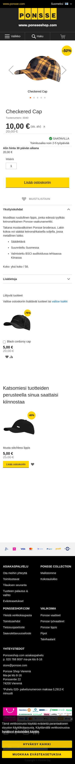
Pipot (44, 633)
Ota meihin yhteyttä (15, 573)
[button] (61, 4)
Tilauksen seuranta (15, 585)
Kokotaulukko (49, 579)
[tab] (37, 209)
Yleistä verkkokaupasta (17, 615)
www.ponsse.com (14, 3)
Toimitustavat (11, 579)
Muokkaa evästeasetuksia (37, 754)
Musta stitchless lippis (16, 447)
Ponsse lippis (49, 627)
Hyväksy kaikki (37, 744)
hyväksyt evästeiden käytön (20, 731)
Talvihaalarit (48, 639)
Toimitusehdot (11, 621)
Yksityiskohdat (13, 209)
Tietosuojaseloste (14, 627)
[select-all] (60, 301)
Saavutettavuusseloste (17, 633)
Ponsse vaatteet (51, 615)
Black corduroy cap (19, 341)
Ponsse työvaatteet (52, 621)
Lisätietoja (10, 279)
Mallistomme (48, 573)
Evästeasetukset (13, 601)
